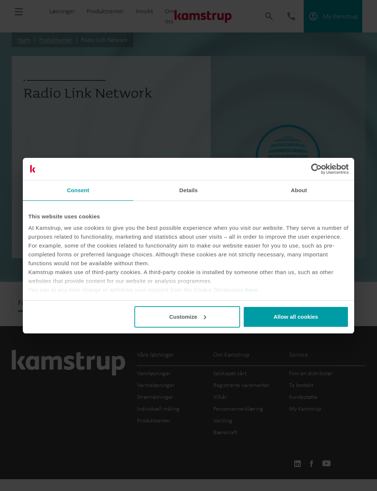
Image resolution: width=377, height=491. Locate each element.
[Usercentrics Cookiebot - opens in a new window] (316, 168)
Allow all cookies (296, 317)
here (252, 290)
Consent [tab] (78, 190)
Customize (187, 317)
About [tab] (299, 190)
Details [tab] (188, 190)
